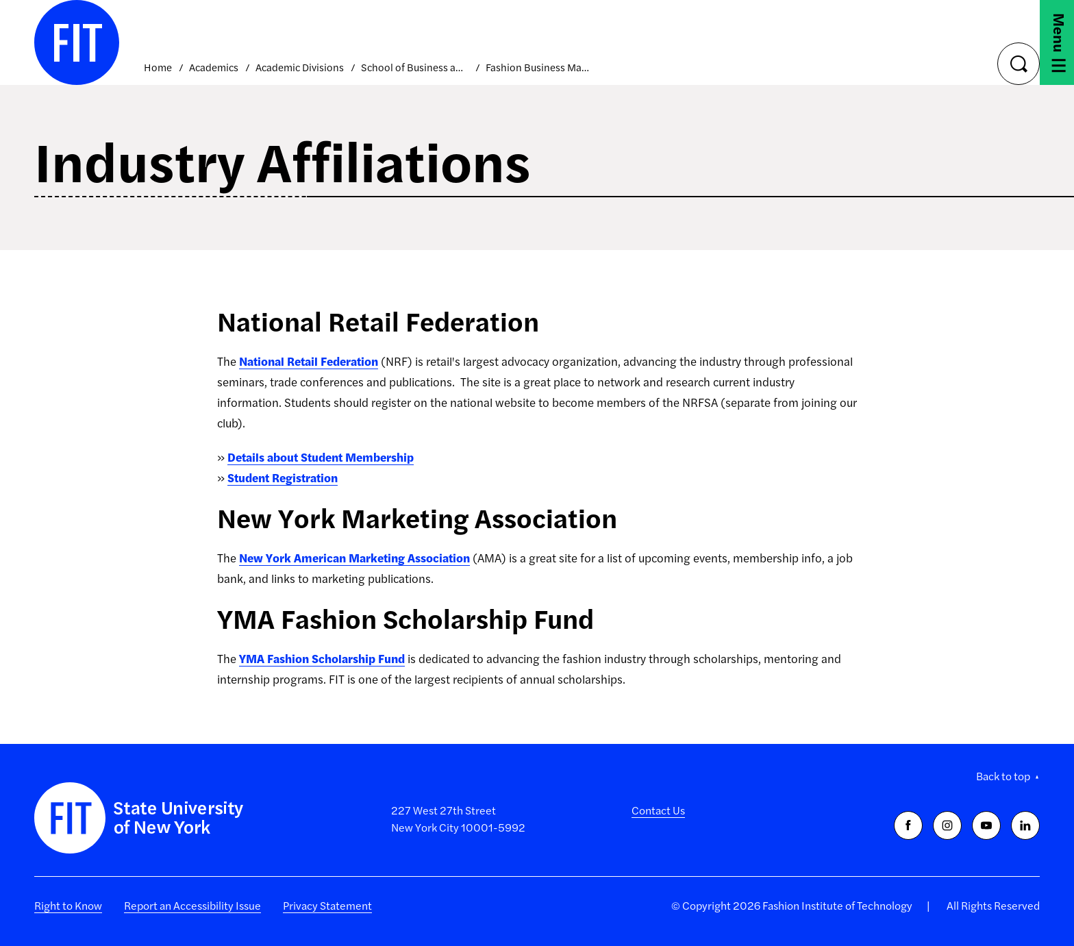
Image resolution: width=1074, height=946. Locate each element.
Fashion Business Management (539, 67)
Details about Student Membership (320, 457)
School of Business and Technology (415, 67)
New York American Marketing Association (354, 557)
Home (158, 67)
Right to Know (68, 905)
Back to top (1003, 775)
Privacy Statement (327, 905)
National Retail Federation (308, 361)
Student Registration (282, 477)
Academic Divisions (299, 67)
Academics (213, 67)
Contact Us (658, 810)
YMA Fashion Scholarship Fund (322, 658)
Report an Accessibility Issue (192, 905)
